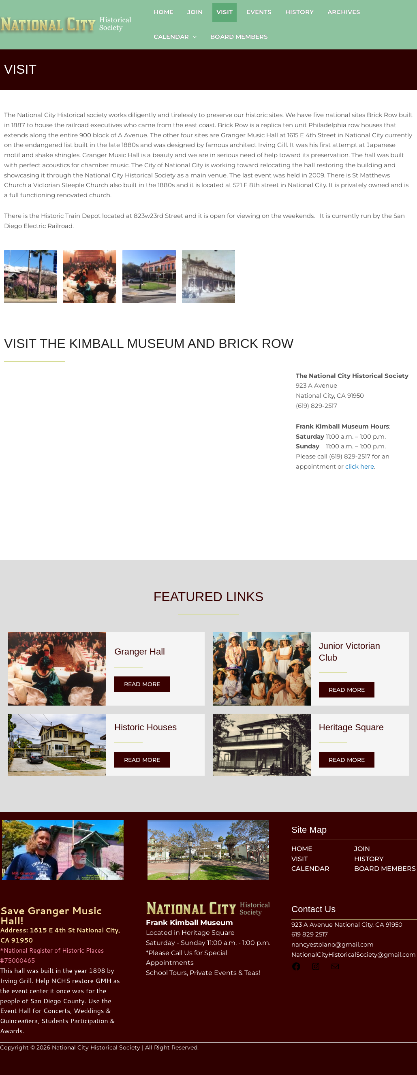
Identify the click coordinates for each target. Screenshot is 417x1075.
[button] (193, 37)
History (299, 12)
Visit (224, 12)
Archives (343, 12)
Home (163, 12)
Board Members (239, 37)
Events (259, 12)
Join (195, 12)
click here (359, 466)
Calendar (175, 37)
